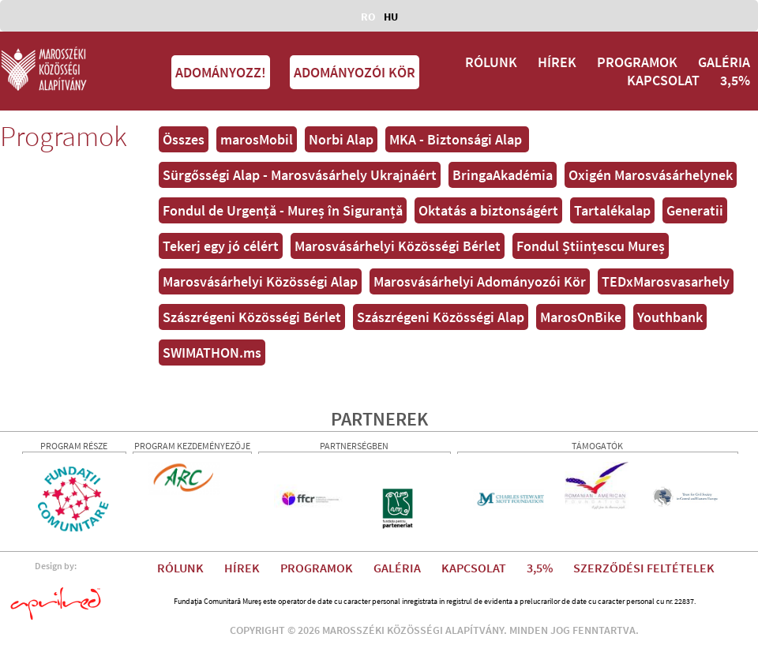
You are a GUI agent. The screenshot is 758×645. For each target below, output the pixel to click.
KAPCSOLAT (663, 80)
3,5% (735, 80)
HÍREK (557, 62)
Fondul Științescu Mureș (590, 246)
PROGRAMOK (637, 62)
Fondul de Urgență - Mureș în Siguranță (283, 210)
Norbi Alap (341, 139)
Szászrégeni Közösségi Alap (440, 317)
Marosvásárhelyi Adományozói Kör (479, 281)
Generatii (694, 210)
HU (391, 16)
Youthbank (670, 317)
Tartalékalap (612, 210)
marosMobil (256, 139)
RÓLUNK (491, 62)
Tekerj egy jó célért (221, 246)
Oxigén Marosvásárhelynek (650, 175)
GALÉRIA (724, 62)
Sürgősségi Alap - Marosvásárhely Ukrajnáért (300, 175)
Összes (184, 139)
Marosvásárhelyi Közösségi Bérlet (398, 246)
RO (368, 16)
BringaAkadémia (502, 175)
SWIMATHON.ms (212, 352)
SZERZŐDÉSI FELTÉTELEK (644, 568)
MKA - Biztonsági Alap (457, 139)
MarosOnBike (580, 317)
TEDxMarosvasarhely (666, 281)
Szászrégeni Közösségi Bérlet (252, 317)
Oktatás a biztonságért (488, 210)
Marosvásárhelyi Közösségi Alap (260, 281)
